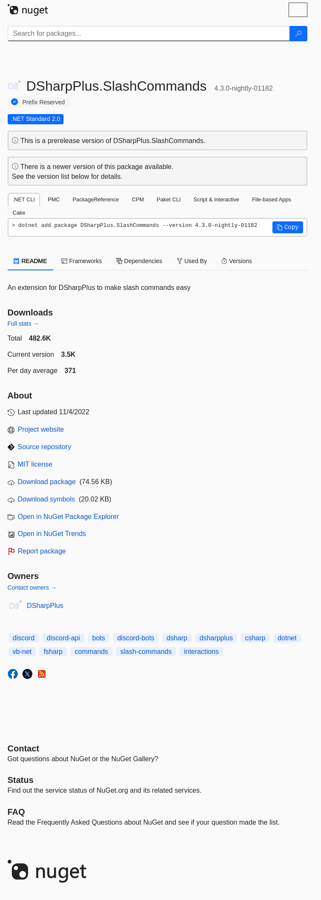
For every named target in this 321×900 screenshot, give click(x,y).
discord (24, 638)
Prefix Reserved (44, 102)
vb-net (22, 651)
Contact (23, 748)
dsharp (177, 638)
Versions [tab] (236, 261)
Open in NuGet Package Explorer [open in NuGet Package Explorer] (68, 516)
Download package (47, 481)
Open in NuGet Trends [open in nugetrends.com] (52, 533)
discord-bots (135, 638)
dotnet (287, 638)
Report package (42, 551)
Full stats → (23, 323)
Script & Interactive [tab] (216, 199)
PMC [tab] (54, 199)
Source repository (44, 446)
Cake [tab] (19, 212)
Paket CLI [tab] (169, 199)
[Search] (298, 33)
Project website (41, 429)
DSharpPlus (45, 605)
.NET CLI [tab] (24, 199)
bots (98, 638)
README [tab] (30, 261)
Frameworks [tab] (81, 261)
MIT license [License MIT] (35, 464)
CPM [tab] (138, 199)
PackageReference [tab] (95, 199)
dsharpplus (216, 638)
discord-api (63, 638)
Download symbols (46, 499)
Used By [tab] (192, 261)
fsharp (52, 651)
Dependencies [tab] (139, 261)
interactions (201, 651)
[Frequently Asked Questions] (16, 812)
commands (91, 651)
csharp (255, 638)
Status (21, 780)
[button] (287, 227)
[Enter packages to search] (149, 33)
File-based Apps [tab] (271, 199)
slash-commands (146, 651)
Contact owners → (32, 587)
